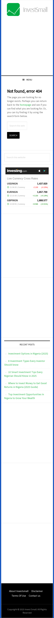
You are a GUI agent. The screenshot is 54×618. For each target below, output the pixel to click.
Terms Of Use (19, 595)
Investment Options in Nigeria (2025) (28, 353)
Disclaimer (37, 591)
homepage (25, 104)
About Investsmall (19, 591)
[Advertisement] (27, 45)
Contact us (34, 595)
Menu (29, 79)
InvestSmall (27, 9)
